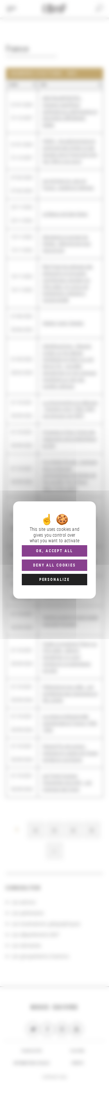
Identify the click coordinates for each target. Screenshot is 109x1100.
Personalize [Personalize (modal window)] (54, 579)
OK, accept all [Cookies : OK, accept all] (54, 550)
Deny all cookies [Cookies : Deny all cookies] (54, 565)
